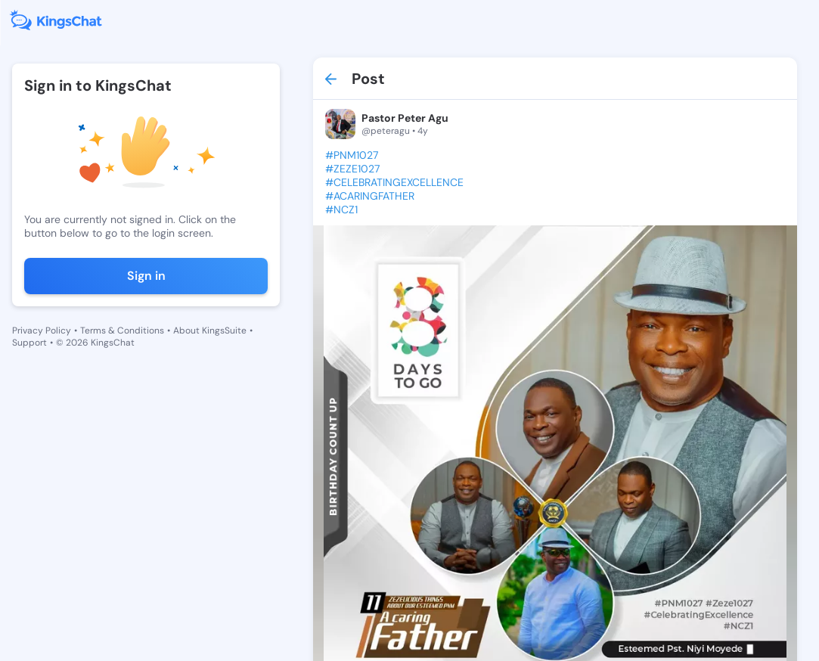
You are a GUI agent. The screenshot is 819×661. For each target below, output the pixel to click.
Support (29, 343)
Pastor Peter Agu (404, 118)
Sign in (146, 276)
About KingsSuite (210, 330)
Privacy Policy (41, 330)
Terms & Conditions (122, 330)
